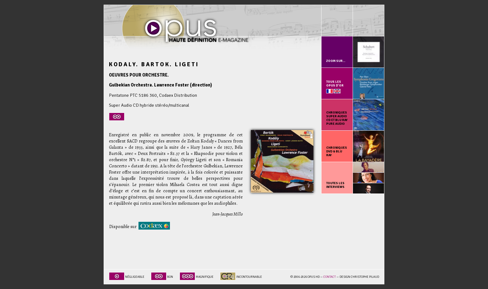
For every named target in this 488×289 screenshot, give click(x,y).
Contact (329, 277)
